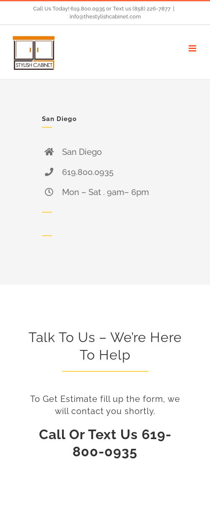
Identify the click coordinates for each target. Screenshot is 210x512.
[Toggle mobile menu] (193, 48)
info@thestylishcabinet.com (105, 16)
